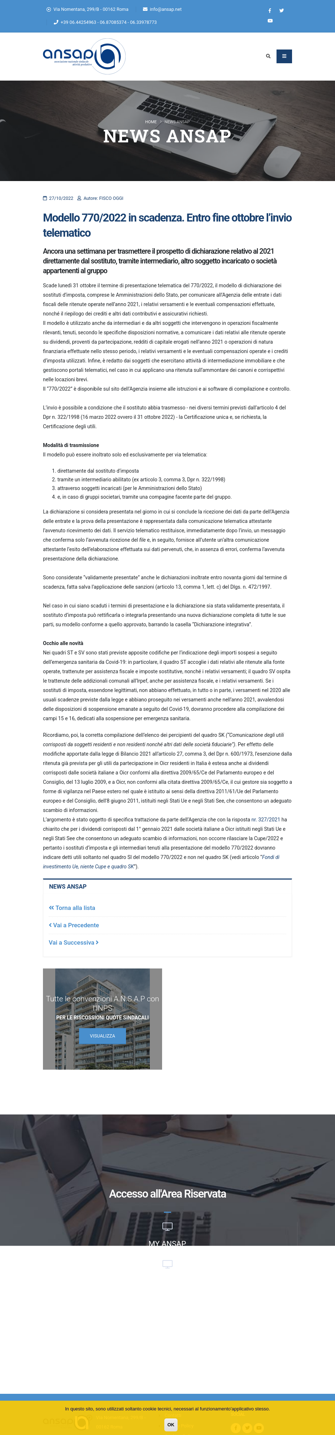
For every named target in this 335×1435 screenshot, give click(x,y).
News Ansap (68, 886)
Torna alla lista (72, 907)
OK (171, 1424)
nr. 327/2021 (266, 819)
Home (151, 122)
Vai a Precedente (74, 925)
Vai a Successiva (74, 942)
